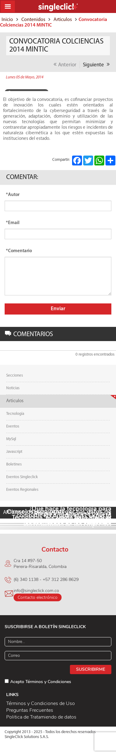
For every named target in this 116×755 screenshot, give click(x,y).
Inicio (7, 19)
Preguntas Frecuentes (29, 710)
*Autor (12, 195)
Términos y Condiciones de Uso (40, 703)
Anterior (65, 64)
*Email (12, 223)
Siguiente (96, 64)
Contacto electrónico (38, 597)
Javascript (14, 452)
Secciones (14, 375)
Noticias (12, 388)
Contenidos (33, 19)
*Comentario (19, 251)
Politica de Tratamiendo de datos (41, 717)
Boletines (14, 464)
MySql (11, 439)
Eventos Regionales (22, 490)
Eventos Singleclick (22, 477)
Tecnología (15, 414)
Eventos (12, 426)
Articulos (63, 19)
